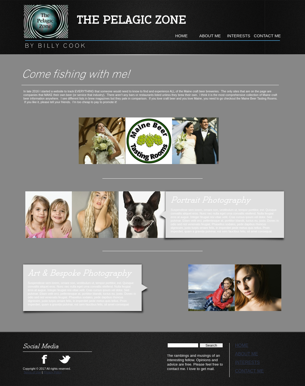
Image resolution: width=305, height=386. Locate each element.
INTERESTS (247, 362)
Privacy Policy (52, 372)
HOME (241, 345)
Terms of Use (32, 372)
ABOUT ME (246, 354)
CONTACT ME (249, 371)
